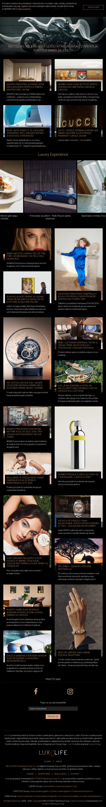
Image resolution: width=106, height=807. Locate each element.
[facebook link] (35, 692)
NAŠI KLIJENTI (60, 774)
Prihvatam (93, 7)
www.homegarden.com (49, 796)
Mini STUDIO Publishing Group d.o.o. (21, 766)
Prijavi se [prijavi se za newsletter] (53, 716)
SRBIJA (59, 761)
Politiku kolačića (23, 9)
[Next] (104, 187)
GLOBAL (47, 761)
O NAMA (30, 774)
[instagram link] (70, 692)
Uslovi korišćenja (78, 801)
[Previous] (2, 187)
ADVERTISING (44, 774)
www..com (67, 786)
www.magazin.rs (40, 791)
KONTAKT (75, 774)
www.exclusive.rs (83, 791)
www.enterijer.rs (26, 796)
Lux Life (7, 735)
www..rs (49, 786)
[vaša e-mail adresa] (53, 708)
